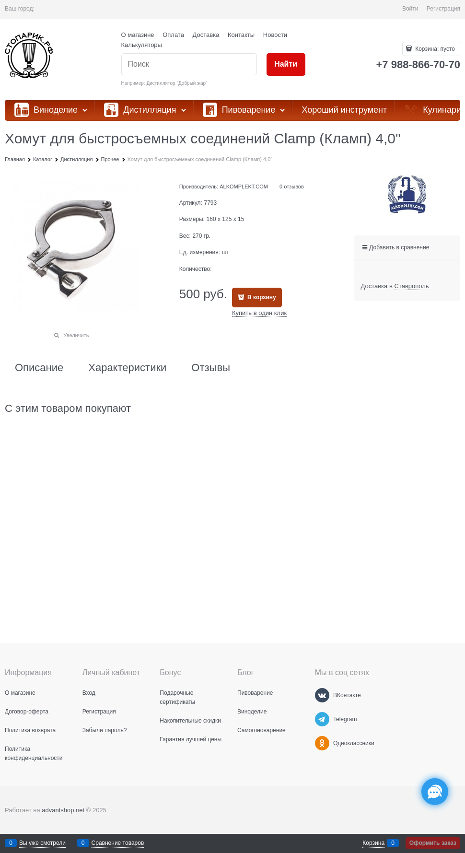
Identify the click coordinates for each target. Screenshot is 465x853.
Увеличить (76, 335)
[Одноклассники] (322, 743)
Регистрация (443, 8)
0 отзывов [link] (291, 186)
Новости (275, 34)
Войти (410, 8)
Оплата (173, 34)
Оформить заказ (432, 843)
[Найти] (286, 64)
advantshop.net (63, 810)
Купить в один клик (259, 312)
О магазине (137, 34)
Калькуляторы (141, 44)
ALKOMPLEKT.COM (244, 186)
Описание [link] (39, 367)
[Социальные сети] (434, 791)
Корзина (373, 843)
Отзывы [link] (210, 367)
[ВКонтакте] (322, 695)
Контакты (241, 34)
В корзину (261, 297)
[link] (411, 286)
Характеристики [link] (127, 367)
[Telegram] (322, 719)
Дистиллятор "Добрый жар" (176, 83)
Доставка (206, 34)
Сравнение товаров (118, 843)
